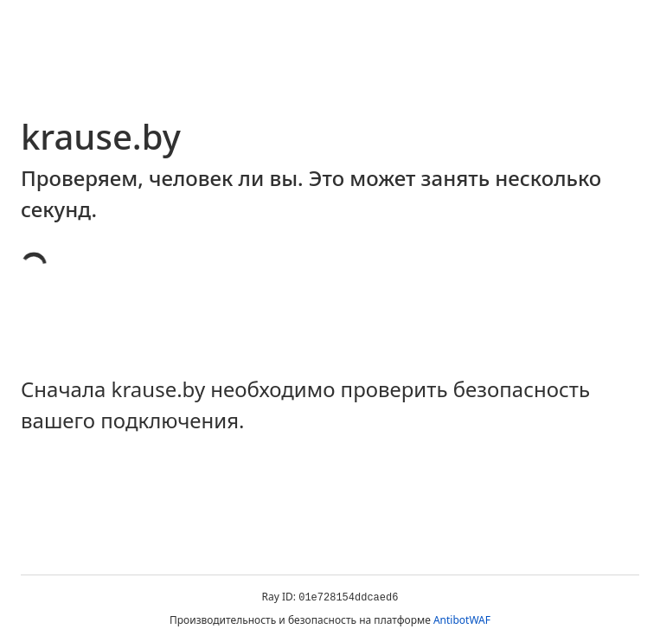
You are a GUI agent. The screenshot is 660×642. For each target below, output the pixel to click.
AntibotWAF (461, 620)
